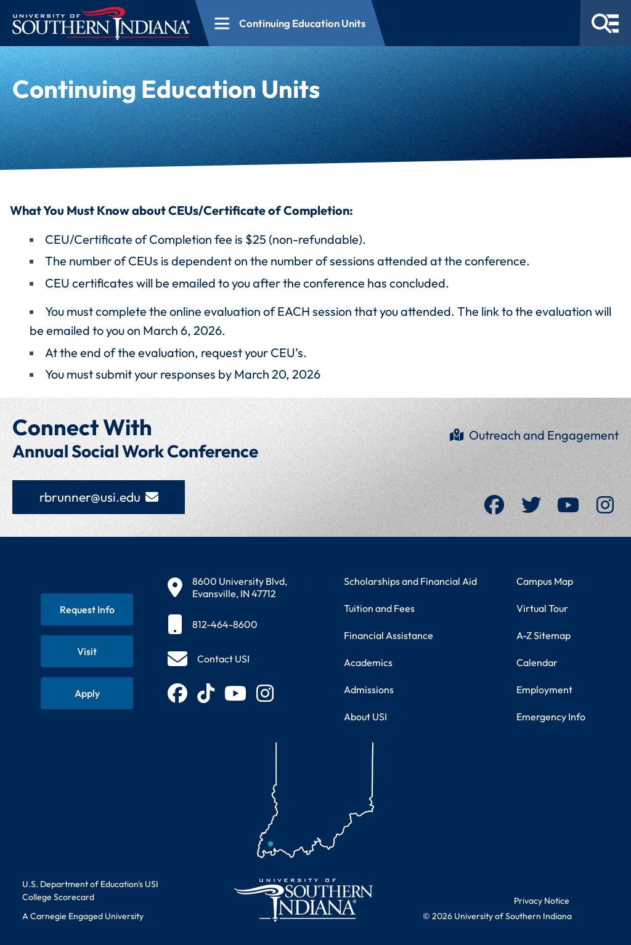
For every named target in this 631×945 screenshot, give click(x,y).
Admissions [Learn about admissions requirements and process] (369, 689)
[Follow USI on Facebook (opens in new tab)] (177, 693)
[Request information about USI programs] (87, 609)
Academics (368, 662)
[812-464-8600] (227, 624)
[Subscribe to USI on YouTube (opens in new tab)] (235, 693)
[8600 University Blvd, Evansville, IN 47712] (227, 587)
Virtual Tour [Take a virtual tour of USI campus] (542, 608)
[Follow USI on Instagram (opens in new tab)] (265, 693)
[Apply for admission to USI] (87, 693)
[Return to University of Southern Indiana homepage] (303, 900)
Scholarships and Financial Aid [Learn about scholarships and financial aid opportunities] (410, 581)
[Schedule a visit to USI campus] (87, 651)
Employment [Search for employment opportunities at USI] (544, 689)
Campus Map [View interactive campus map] (544, 581)
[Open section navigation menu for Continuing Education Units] (290, 23)
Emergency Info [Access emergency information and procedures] (550, 716)
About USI (365, 716)
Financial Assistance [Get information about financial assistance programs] (388, 635)
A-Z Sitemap (543, 635)
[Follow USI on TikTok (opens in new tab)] (205, 693)
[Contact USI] (208, 659)
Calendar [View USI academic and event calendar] (537, 662)
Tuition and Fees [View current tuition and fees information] (379, 608)
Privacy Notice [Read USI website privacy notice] (541, 900)
